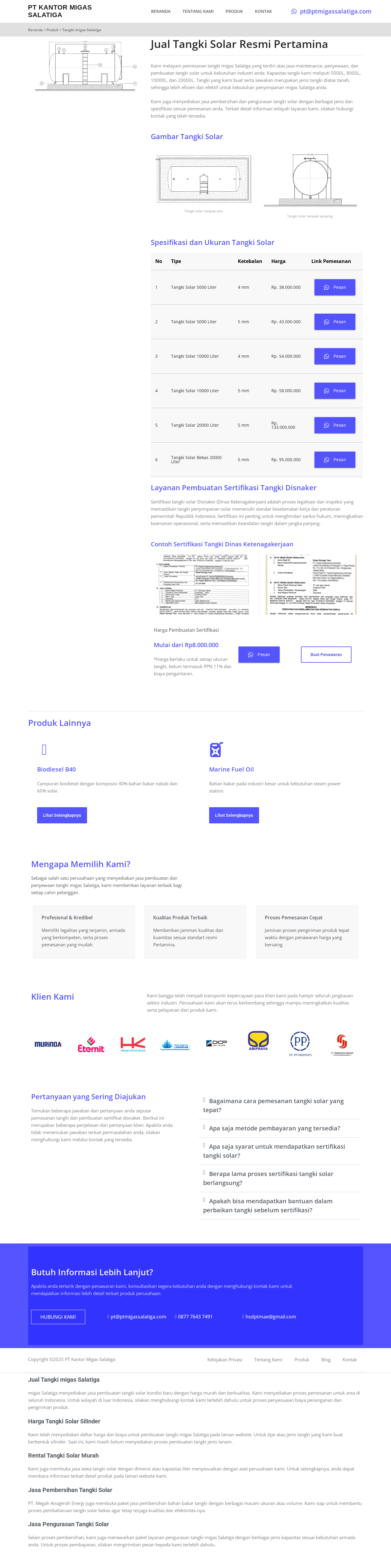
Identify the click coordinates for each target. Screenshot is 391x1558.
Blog (326, 1360)
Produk (234, 11)
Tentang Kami (198, 11)
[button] (279, 1105)
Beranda (161, 11)
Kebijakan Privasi (224, 1360)
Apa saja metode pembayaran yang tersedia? (274, 1128)
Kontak (263, 11)
